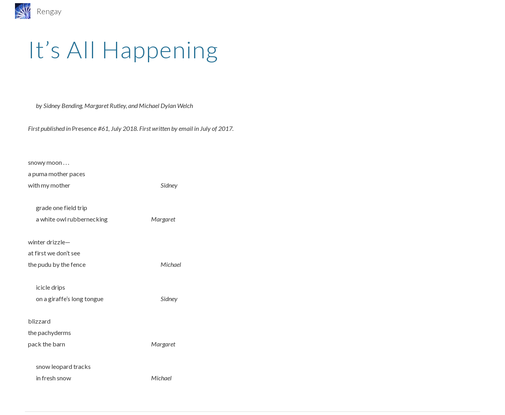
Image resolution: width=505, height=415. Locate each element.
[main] (252, 49)
